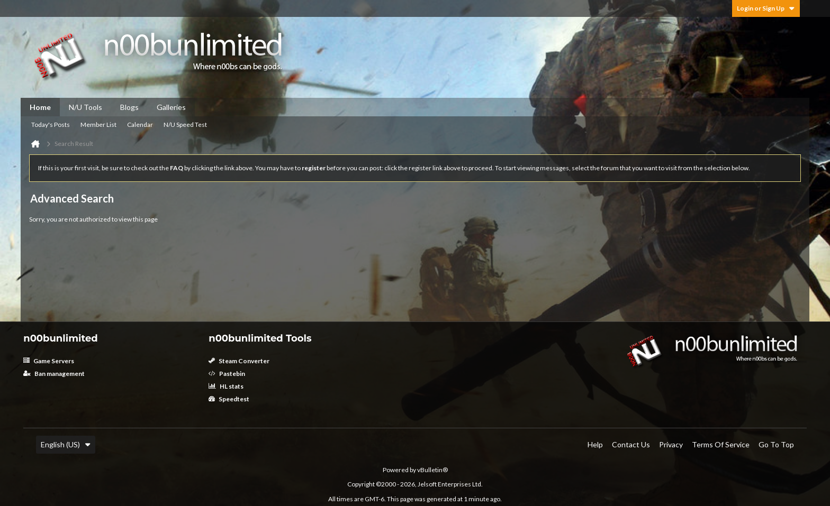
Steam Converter (239, 361)
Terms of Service (721, 444)
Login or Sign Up (766, 8)
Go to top (776, 444)
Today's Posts (50, 124)
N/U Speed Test (185, 124)
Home (40, 107)
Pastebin (227, 374)
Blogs (129, 107)
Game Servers (48, 361)
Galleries (171, 107)
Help (595, 444)
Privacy (671, 444)
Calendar (140, 124)
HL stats (226, 386)
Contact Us (631, 444)
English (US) (66, 444)
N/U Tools (85, 107)
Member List (98, 124)
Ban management (54, 374)
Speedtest (229, 399)
